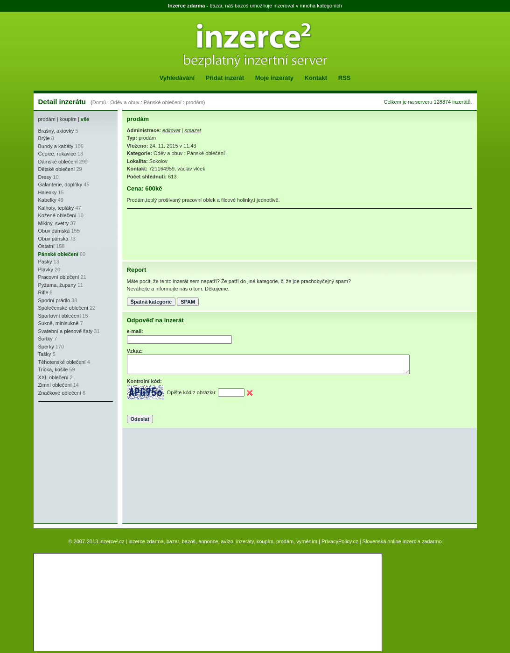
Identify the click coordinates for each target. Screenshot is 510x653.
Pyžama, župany (57, 285)
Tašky (44, 354)
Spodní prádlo (54, 300)
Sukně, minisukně (58, 323)
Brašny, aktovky (56, 131)
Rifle (43, 292)
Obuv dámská (54, 231)
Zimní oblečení (55, 385)
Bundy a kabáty (56, 146)
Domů (99, 102)
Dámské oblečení (58, 161)
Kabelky (47, 200)
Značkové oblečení (59, 393)
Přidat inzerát (225, 77)
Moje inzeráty (274, 77)
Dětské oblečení (56, 169)
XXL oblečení (53, 377)
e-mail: (135, 331)
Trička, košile (53, 369)
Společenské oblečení (63, 308)
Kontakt (316, 77)
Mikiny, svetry (53, 223)
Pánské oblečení (163, 102)
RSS (344, 77)
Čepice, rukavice (57, 153)
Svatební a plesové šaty (65, 331)
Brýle (44, 138)
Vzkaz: (135, 351)
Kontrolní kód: (144, 381)
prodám (194, 102)
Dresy (45, 177)
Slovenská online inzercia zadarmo (402, 541)
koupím (68, 119)
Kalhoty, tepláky (56, 208)
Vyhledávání (177, 77)
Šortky (45, 338)
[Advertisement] (66, 462)
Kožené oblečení (57, 215)
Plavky (45, 269)
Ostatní (46, 246)
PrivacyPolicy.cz (339, 541)
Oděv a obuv (124, 102)
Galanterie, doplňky (60, 184)
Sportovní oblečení (59, 316)
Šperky (46, 346)
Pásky (45, 261)
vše (85, 119)
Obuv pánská (53, 238)
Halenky (47, 192)
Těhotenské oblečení (62, 362)
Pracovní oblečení (58, 277)
